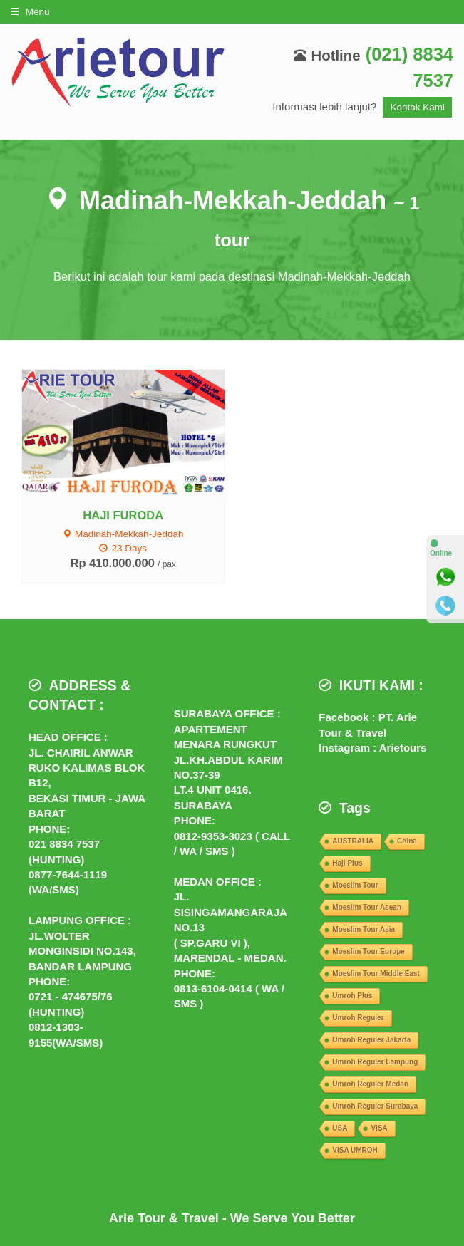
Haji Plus (347, 863)
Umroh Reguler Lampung (375, 1062)
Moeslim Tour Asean (366, 907)
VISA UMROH (355, 1150)
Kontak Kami (417, 107)
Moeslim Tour (355, 885)
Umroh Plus (352, 996)
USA (339, 1128)
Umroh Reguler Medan (370, 1084)
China (407, 841)
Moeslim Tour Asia (363, 929)
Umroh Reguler (357, 1018)
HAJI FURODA (123, 515)
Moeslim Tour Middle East (376, 973)
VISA (379, 1128)
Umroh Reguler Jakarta (371, 1040)
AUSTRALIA (352, 841)
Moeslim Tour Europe (368, 951)
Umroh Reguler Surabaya (375, 1106)
